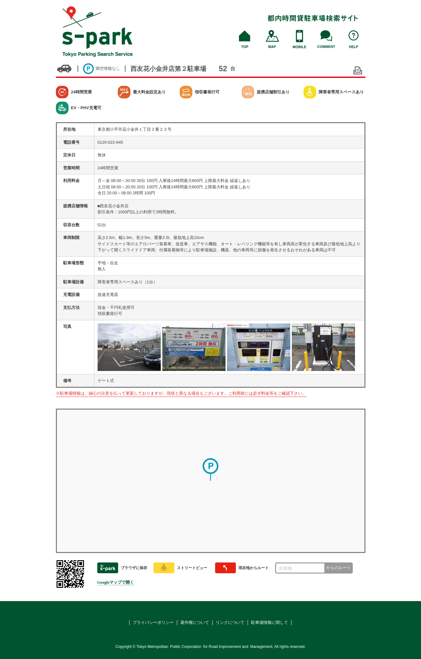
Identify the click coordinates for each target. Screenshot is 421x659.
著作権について (194, 622)
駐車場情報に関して (269, 622)
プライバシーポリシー (153, 622)
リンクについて (230, 622)
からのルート (338, 567)
